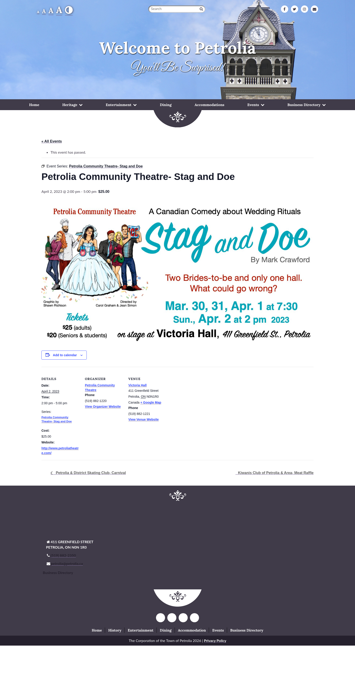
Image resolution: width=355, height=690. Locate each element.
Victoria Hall (137, 385)
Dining (166, 104)
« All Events (51, 141)
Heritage (69, 104)
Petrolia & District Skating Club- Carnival (90, 473)
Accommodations (209, 104)
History (114, 630)
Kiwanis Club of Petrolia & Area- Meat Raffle (276, 473)
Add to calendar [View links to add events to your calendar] (65, 355)
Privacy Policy (215, 640)
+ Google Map (150, 402)
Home (34, 104)
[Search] (201, 8)
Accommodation (192, 630)
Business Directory (303, 104)
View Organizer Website (103, 406)
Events (253, 104)
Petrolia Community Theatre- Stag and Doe (56, 419)
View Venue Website (143, 419)
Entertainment (118, 104)
